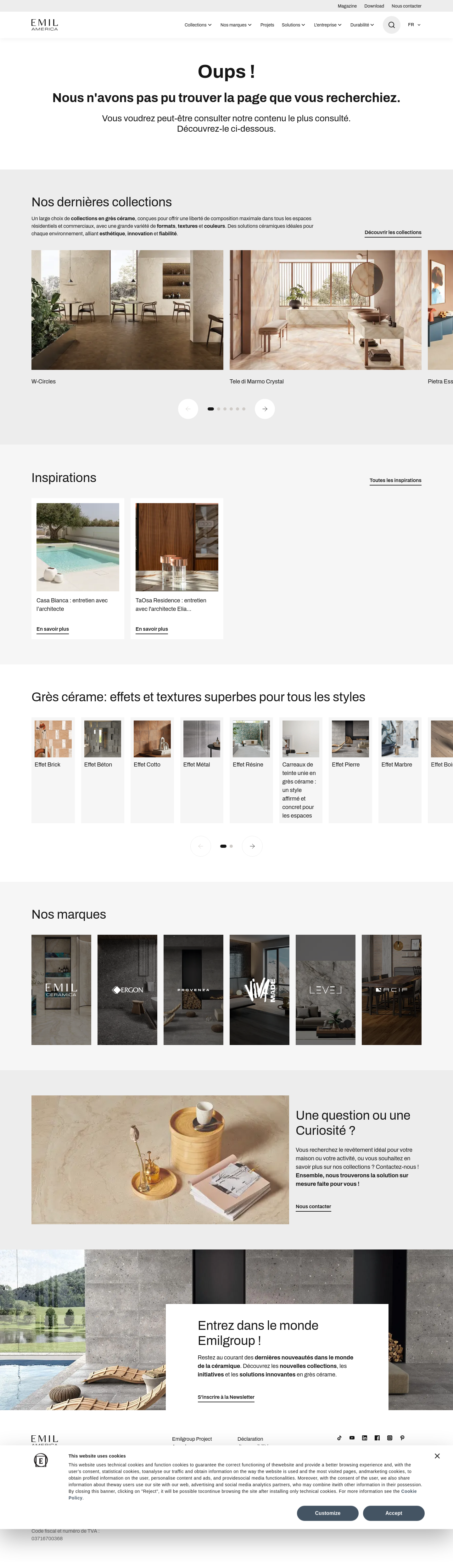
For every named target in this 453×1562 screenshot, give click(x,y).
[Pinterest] (402, 1444)
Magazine (347, 6)
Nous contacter (407, 6)
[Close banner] (437, 1489)
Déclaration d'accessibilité (253, 1449)
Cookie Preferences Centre (260, 1467)
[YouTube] (352, 1444)
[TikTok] (339, 1444)
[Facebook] (377, 1444)
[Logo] (44, 25)
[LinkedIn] (364, 1444)
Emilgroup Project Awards (192, 1449)
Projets (267, 25)
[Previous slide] (188, 415)
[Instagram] (389, 1444)
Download (374, 6)
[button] (211, 415)
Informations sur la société (192, 1467)
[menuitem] (199, 25)
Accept (393, 1546)
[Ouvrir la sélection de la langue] (415, 25)
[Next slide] (264, 415)
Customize (328, 1546)
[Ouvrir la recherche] (391, 25)
